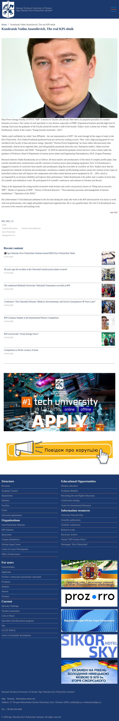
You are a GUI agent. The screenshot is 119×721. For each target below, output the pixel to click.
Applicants (6, 572)
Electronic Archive (69, 534)
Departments (7, 496)
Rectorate (6, 486)
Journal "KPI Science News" (73, 539)
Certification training (70, 500)
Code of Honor (8, 616)
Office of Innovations (11, 554)
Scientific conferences (70, 525)
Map (4, 699)
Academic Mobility (69, 491)
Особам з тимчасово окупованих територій (21, 577)
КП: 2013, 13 (7, 221)
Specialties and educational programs (18, 621)
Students (5, 586)
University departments (12, 515)
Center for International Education (76, 505)
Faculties (5, 505)
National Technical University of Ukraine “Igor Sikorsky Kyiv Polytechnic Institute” (34, 9)
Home (4, 24)
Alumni (5, 591)
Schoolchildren (8, 567)
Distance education (69, 486)
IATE (4, 225)
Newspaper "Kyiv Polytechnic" (74, 544)
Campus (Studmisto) (11, 539)
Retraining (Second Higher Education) (78, 496)
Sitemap (10, 699)
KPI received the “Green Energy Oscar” (21, 334)
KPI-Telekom (7, 530)
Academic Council (10, 491)
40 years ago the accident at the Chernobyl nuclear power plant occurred (35, 269)
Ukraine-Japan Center (11, 544)
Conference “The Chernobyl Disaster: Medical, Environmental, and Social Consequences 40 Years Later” (50, 302)
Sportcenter (7, 534)
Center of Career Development (15, 549)
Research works (68, 530)
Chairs (4, 510)
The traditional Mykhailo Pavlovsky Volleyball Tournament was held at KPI (37, 285)
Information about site (25, 699)
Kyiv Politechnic (8, 232)
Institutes (5, 500)
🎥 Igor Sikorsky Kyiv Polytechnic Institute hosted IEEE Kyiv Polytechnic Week (39, 253)
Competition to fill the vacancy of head (21, 350)
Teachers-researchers (11, 611)
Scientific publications (71, 520)
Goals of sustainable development (16, 635)
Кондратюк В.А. (9, 235)
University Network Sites (72, 515)
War (3, 625)
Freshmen (6, 582)
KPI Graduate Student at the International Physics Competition (31, 318)
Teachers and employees (31, 228)
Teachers (5, 596)
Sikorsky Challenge (10, 606)
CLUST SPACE (8, 630)
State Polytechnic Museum (13, 525)
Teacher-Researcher (10, 228)
